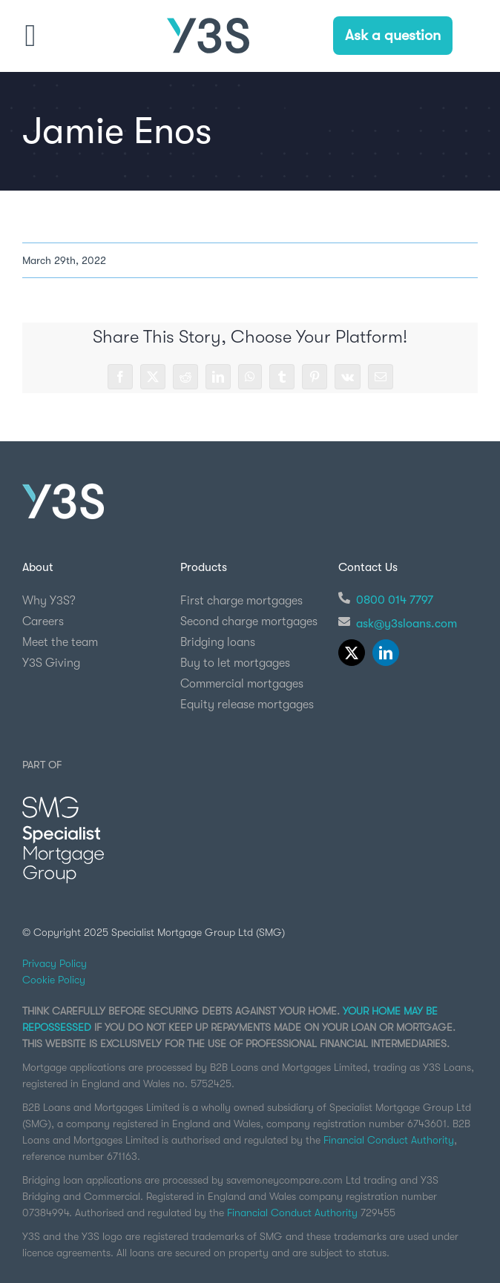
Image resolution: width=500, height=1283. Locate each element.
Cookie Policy (53, 980)
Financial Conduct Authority (388, 1140)
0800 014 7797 (394, 600)
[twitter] (351, 652)
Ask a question (393, 35)
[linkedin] (385, 652)
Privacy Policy (54, 963)
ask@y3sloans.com (406, 623)
